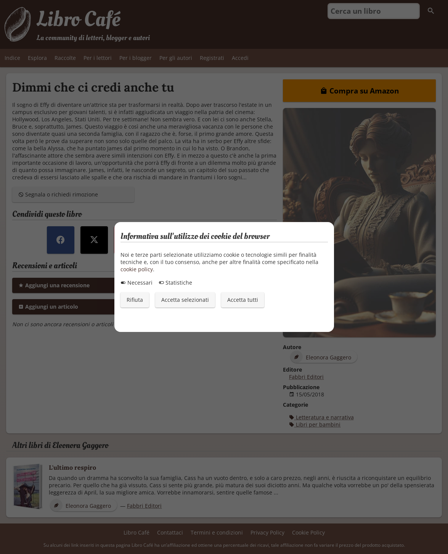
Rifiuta (135, 299)
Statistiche (175, 282)
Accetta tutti (242, 299)
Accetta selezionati (185, 299)
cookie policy (136, 269)
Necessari (136, 282)
